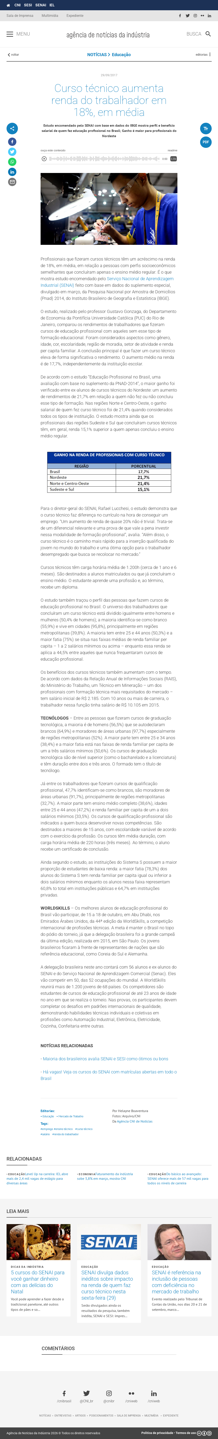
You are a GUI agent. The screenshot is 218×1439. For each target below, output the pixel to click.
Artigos (80, 1415)
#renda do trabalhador (65, 1134)
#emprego (47, 1129)
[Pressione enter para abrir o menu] (10, 34)
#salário (45, 1134)
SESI (28, 5)
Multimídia (50, 16)
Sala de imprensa (129, 1415)
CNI (17, 5)
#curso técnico (84, 1129)
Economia (87, 1174)
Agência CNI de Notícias (135, 1121)
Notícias (45, 1415)
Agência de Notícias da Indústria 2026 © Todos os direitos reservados (53, 1433)
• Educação (47, 1116)
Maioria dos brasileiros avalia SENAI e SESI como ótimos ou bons (105, 1058)
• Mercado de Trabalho (70, 1116)
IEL (52, 5)
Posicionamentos (101, 1415)
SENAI (40, 5)
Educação (121, 54)
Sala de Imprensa (20, 16)
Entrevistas (63, 1415)
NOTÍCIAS (97, 54)
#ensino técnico (63, 1129)
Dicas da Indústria (27, 1266)
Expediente (75, 16)
